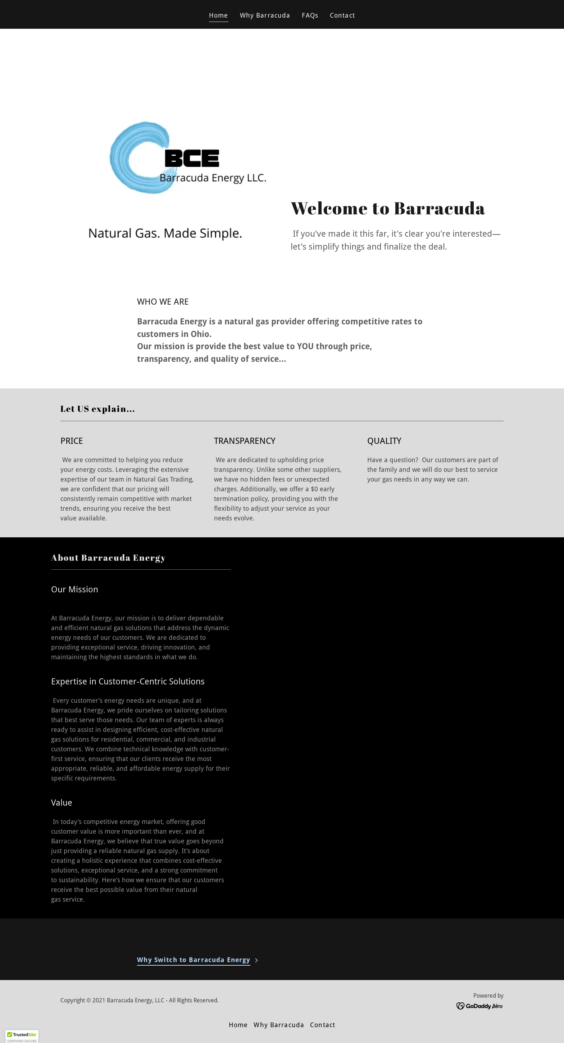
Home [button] (238, 1025)
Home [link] (218, 15)
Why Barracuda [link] (265, 15)
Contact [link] (342, 15)
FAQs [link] (310, 15)
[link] (480, 1005)
